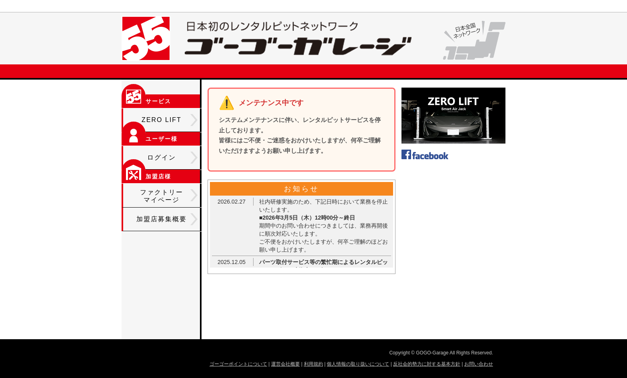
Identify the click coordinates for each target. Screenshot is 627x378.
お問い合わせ (478, 364)
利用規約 (313, 364)
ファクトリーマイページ (169, 196)
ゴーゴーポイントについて (238, 364)
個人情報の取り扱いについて (358, 364)
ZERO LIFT (170, 120)
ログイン (172, 158)
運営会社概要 (285, 364)
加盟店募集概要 (167, 219)
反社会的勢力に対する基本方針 (426, 364)
